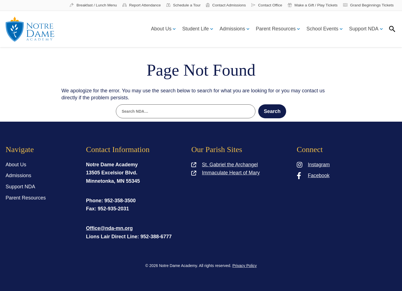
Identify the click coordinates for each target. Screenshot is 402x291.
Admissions (230, 29)
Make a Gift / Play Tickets (311, 5)
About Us (157, 29)
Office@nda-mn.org (109, 228)
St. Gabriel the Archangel (224, 164)
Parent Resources (274, 29)
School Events (321, 29)
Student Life (192, 29)
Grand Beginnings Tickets (368, 5)
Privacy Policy (244, 265)
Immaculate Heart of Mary (225, 172)
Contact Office (264, 5)
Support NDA (363, 29)
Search (272, 111)
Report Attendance (136, 5)
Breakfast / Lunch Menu (88, 5)
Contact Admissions (222, 5)
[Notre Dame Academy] (30, 29)
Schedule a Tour (179, 5)
